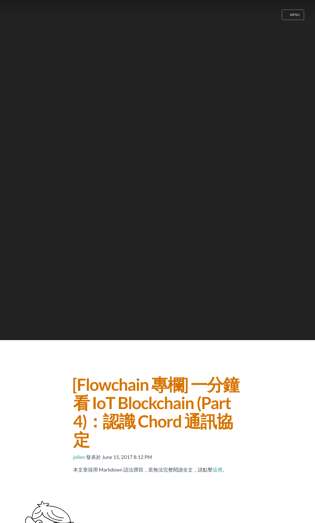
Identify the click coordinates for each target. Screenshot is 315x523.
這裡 (217, 470)
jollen (79, 457)
